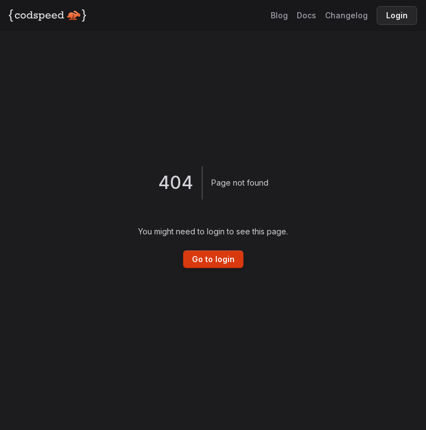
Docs (306, 15)
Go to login (213, 259)
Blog (279, 15)
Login (397, 15)
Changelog (346, 15)
